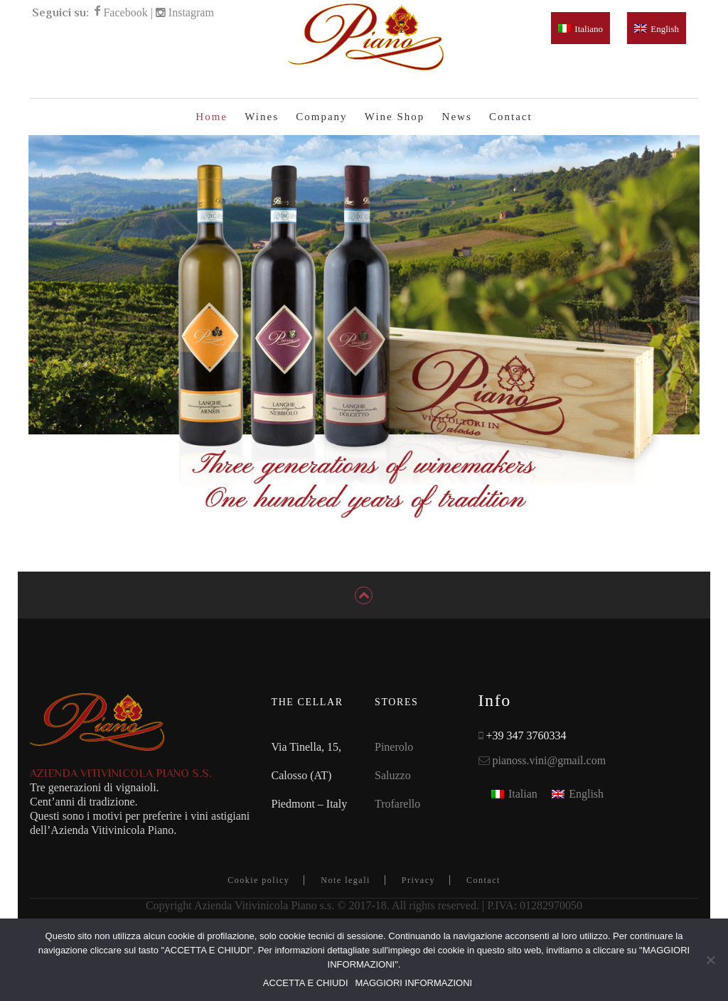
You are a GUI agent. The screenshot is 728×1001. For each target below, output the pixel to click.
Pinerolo (394, 760)
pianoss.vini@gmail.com (549, 774)
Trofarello (397, 817)
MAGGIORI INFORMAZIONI (414, 983)
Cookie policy (258, 894)
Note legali (345, 894)
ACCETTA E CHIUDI (305, 983)
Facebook (125, 12)
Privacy (418, 894)
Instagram (191, 12)
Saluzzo (393, 789)
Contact (483, 894)
